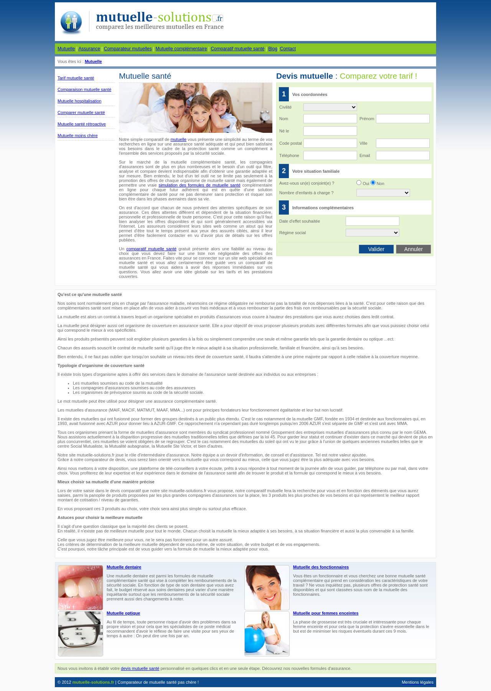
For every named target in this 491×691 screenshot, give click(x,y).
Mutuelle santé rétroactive (82, 124)
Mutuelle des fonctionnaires (321, 567)
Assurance (89, 48)
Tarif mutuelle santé (76, 78)
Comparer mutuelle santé (81, 112)
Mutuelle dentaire (124, 567)
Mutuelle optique (123, 613)
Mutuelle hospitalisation (79, 101)
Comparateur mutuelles (128, 48)
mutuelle (179, 139)
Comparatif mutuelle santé (237, 48)
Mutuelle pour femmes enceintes (326, 613)
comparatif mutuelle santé (151, 248)
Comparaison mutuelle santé (84, 89)
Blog (272, 48)
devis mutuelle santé (140, 668)
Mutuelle (66, 48)
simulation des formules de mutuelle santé (199, 185)
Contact (288, 48)
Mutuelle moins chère (78, 135)
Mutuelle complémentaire (181, 48)
